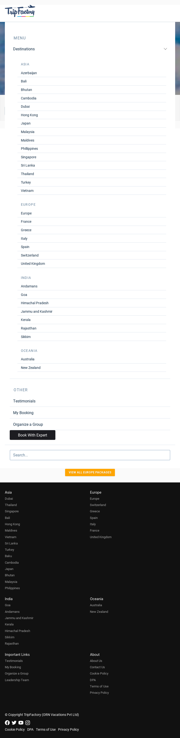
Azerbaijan (29, 73)
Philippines (12, 588)
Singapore (28, 157)
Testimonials (24, 400)
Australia (27, 359)
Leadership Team (17, 680)
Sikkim (26, 336)
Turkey (26, 182)
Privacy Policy (99, 692)
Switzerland (30, 255)
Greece (26, 230)
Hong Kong (29, 115)
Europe (26, 213)
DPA (93, 680)
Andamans (29, 286)
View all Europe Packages (90, 472)
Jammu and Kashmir (36, 311)
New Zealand (31, 367)
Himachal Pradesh (35, 303)
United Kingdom (33, 263)
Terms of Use (99, 686)
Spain (25, 246)
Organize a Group (28, 424)
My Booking (23, 412)
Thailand (27, 173)
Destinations (90, 48)
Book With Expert (32, 434)
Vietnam (27, 190)
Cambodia (28, 98)
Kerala (26, 319)
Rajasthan (28, 328)
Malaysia (27, 131)
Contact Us (97, 667)
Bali (23, 81)
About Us (96, 660)
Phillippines (29, 148)
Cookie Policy (99, 673)
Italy (24, 238)
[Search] (90, 455)
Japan (26, 123)
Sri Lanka (28, 165)
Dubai (25, 106)
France (26, 221)
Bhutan (26, 89)
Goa (24, 294)
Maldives (27, 140)
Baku (8, 556)
